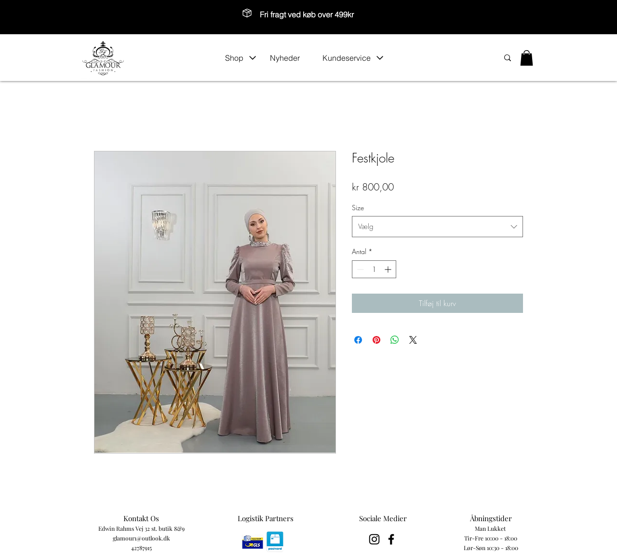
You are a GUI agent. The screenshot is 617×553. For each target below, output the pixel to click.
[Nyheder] (291, 58)
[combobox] (437, 226)
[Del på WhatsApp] (395, 340)
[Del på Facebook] (358, 340)
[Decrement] (359, 269)
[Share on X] (413, 340)
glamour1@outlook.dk (141, 538)
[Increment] (389, 269)
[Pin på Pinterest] (376, 340)
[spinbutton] (374, 269)
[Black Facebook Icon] (391, 539)
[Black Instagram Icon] (374, 539)
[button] (241, 58)
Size (358, 207)
